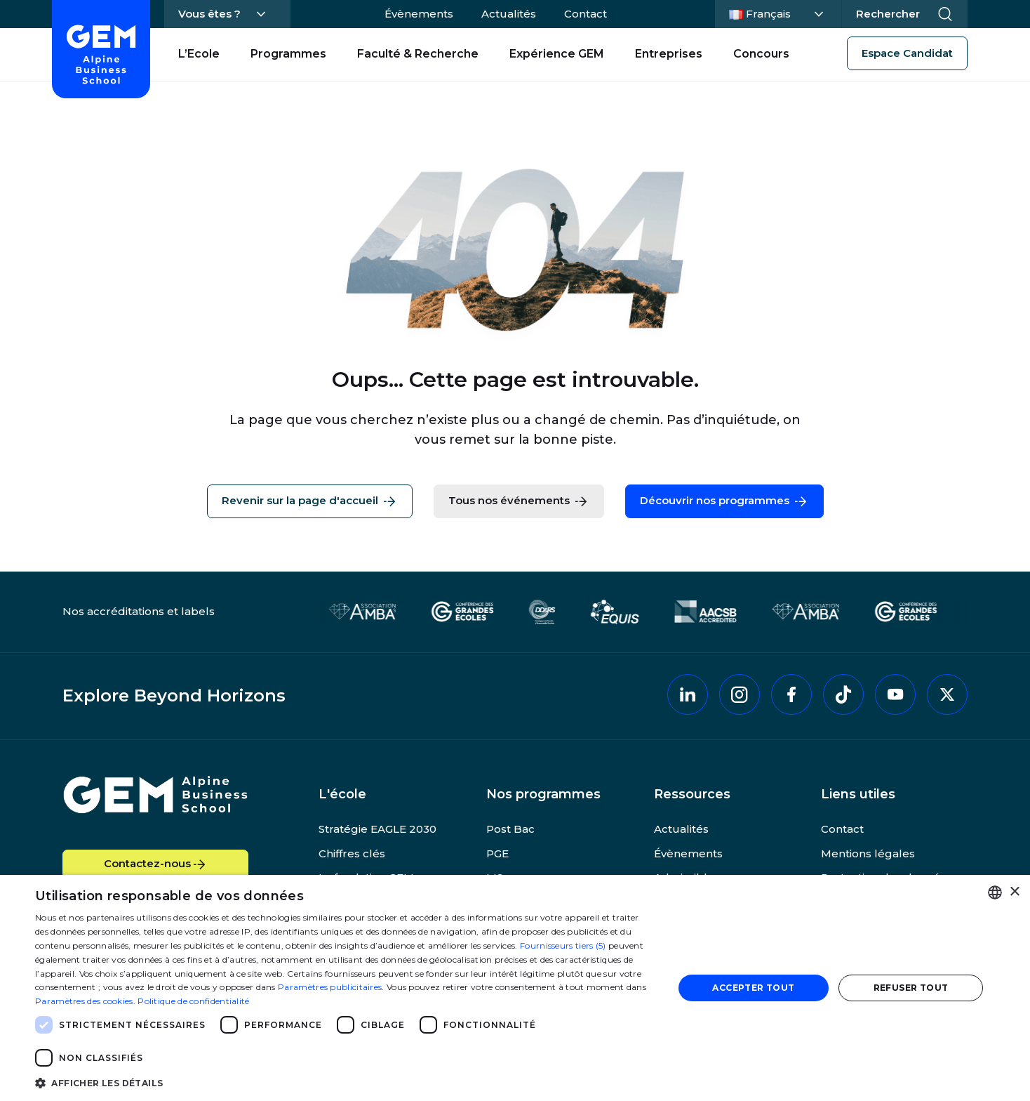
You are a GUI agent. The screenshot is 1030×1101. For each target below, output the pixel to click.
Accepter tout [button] (753, 987)
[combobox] (995, 892)
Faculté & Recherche (418, 53)
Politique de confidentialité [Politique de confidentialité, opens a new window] (193, 1001)
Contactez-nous (156, 864)
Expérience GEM (556, 53)
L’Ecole (199, 53)
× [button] (1014, 892)
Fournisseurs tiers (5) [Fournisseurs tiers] (563, 945)
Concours (761, 53)
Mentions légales (868, 853)
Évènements (418, 13)
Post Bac (510, 829)
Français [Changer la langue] (776, 12)
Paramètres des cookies (84, 1001)
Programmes (288, 53)
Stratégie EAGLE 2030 (377, 829)
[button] (345, 1082)
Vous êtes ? (209, 13)
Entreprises (668, 53)
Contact (585, 13)
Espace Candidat (907, 53)
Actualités (508, 13)
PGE (497, 853)
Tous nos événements (518, 501)
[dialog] (515, 988)
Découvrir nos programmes (724, 501)
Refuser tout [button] (911, 987)
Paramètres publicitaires (330, 987)
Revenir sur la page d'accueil (310, 501)
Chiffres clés (352, 853)
